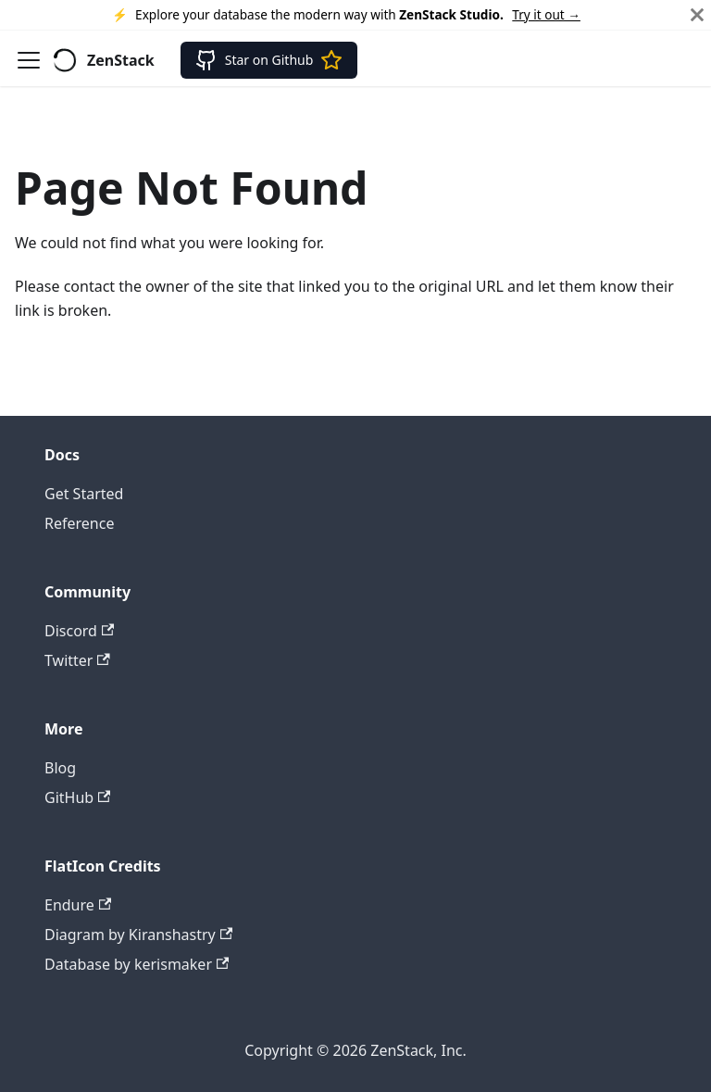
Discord (79, 631)
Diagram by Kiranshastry (138, 934)
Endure (77, 905)
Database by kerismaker (136, 964)
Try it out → (546, 14)
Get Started (83, 493)
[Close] (697, 15)
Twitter (77, 660)
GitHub (77, 797)
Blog (60, 768)
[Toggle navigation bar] (29, 60)
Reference (79, 523)
